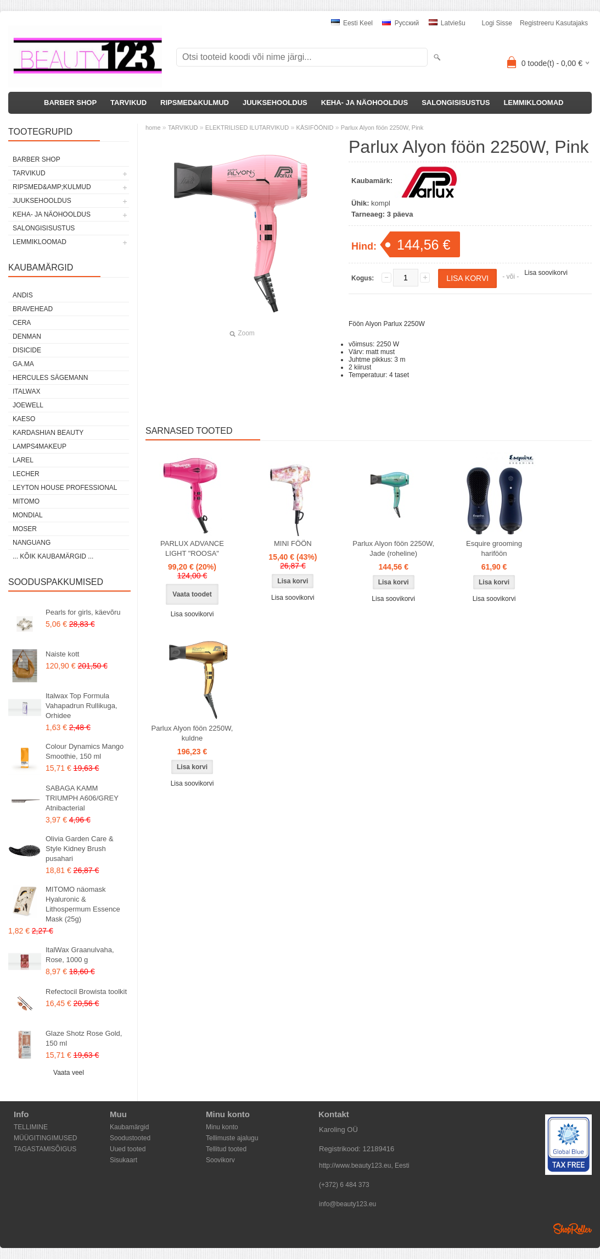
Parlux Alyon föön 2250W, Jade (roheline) (393, 548)
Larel (23, 460)
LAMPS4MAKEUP (39, 446)
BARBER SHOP (70, 102)
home (153, 127)
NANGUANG (32, 542)
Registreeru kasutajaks (554, 23)
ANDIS (23, 295)
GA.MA (23, 364)
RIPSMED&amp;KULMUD (52, 187)
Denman (27, 336)
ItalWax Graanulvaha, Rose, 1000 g (80, 955)
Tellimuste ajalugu (232, 1138)
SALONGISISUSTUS (456, 102)
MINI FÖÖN (293, 543)
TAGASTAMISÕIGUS (45, 1149)
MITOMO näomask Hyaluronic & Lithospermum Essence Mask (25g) (83, 904)
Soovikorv (220, 1160)
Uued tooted (127, 1149)
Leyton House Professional (65, 488)
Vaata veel (68, 1072)
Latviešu (447, 23)
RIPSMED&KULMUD (194, 102)
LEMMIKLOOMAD (533, 102)
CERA (22, 323)
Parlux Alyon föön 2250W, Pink (382, 127)
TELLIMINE (31, 1127)
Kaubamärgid (129, 1127)
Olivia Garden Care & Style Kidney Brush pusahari (80, 849)
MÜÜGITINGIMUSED (45, 1138)
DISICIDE (27, 350)
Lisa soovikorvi (546, 273)
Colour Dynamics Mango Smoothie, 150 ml (85, 751)
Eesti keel (352, 23)
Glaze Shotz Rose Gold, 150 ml (84, 1038)
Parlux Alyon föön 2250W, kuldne (192, 733)
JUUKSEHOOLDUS (275, 102)
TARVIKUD (128, 102)
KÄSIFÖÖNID (315, 127)
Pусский (400, 23)
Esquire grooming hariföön (494, 548)
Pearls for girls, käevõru (83, 612)
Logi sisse (497, 23)
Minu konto (222, 1127)
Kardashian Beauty (48, 433)
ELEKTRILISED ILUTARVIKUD (247, 127)
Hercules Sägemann (50, 378)
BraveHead (33, 309)
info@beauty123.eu (347, 1204)
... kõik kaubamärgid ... (53, 556)
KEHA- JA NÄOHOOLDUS (364, 102)
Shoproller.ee (572, 1228)
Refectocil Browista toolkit (86, 991)
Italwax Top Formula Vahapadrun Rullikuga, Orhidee (81, 706)
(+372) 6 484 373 (344, 1185)
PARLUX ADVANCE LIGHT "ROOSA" (192, 548)
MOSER (25, 529)
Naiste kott (62, 654)
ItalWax (26, 391)
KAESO (24, 419)
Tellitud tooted (226, 1149)
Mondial (28, 515)
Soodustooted (130, 1138)
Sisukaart (123, 1160)
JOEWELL (28, 405)
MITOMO (26, 501)
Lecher (26, 474)
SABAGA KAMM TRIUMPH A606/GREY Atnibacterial (82, 798)
